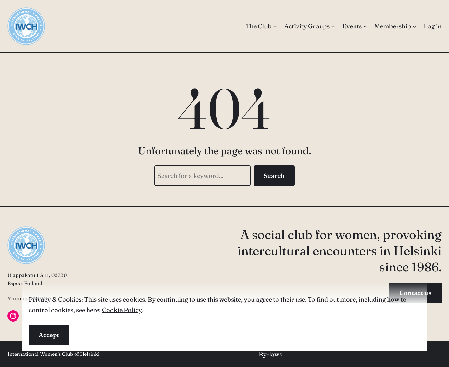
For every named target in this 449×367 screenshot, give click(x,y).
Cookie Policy (122, 310)
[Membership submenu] (414, 26)
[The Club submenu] (275, 26)
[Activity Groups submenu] (333, 26)
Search (274, 175)
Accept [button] (49, 335)
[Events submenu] (365, 26)
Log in (433, 26)
